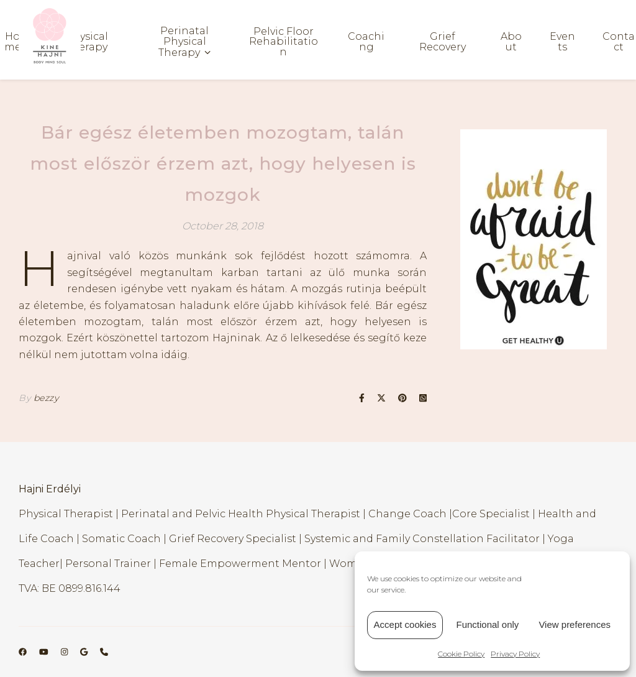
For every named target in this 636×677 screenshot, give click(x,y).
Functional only (487, 624)
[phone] (104, 651)
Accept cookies (405, 624)
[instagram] (65, 651)
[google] (84, 651)
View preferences (574, 624)
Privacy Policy (515, 653)
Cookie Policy (461, 653)
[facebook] (24, 651)
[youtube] (44, 651)
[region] (533, 239)
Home (12, 42)
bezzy (46, 397)
